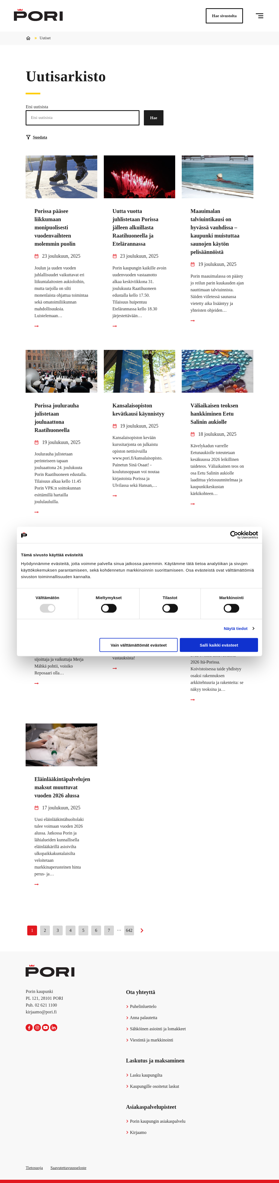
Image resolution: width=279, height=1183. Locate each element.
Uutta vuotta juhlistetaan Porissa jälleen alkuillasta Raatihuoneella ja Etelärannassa (135, 227)
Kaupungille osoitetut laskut (152, 1086)
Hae (153, 118)
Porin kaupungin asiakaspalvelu (155, 1121)
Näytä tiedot (236, 628)
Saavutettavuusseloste (68, 1168)
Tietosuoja (34, 1168)
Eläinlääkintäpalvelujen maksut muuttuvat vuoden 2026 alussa (62, 787)
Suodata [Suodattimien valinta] (36, 137)
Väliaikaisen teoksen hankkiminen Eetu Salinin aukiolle (214, 414)
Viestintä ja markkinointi (149, 1040)
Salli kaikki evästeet (219, 644)
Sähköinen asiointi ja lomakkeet (156, 1028)
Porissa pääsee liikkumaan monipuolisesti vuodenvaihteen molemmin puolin (54, 227)
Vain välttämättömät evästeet (139, 644)
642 (129, 930)
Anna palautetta (141, 1017)
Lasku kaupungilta (144, 1075)
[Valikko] (259, 16)
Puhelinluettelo (141, 1006)
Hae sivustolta (224, 16)
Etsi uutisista (37, 106)
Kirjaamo (136, 1132)
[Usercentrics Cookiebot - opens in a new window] (234, 535)
